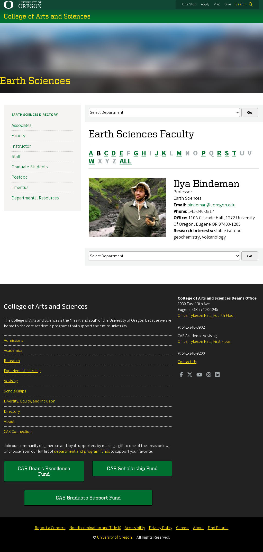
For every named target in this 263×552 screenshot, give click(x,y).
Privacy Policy (160, 528)
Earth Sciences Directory (35, 114)
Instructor (21, 146)
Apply (205, 4)
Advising (11, 381)
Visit (217, 4)
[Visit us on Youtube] (199, 375)
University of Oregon (114, 537)
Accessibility (135, 528)
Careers (182, 528)
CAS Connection (18, 431)
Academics (13, 350)
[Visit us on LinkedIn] (217, 375)
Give (227, 4)
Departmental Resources (35, 198)
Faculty (18, 136)
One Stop (189, 4)
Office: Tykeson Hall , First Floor (204, 341)
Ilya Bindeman (207, 183)
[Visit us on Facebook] (181, 375)
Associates (22, 125)
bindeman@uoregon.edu (211, 205)
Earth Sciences (35, 80)
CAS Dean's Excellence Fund (44, 471)
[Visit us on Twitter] (189, 375)
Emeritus (20, 188)
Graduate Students (30, 167)
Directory (12, 411)
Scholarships (15, 391)
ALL (126, 161)
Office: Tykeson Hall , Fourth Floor (206, 315)
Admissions (13, 340)
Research (12, 361)
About (9, 421)
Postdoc (20, 177)
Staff (16, 156)
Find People (218, 528)
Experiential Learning (22, 371)
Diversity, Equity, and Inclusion (29, 401)
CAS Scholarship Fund (132, 468)
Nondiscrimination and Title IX (95, 528)
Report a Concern (50, 528)
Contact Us (187, 362)
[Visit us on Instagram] (208, 375)
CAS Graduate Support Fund (88, 498)
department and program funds (82, 451)
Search (240, 4)
